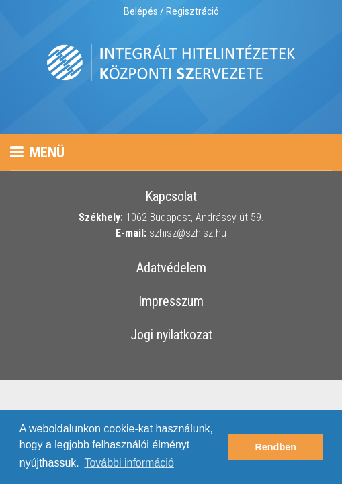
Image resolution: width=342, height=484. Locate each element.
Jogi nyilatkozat (171, 335)
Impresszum (171, 301)
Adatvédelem (171, 268)
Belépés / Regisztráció (171, 11)
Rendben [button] (275, 447)
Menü (37, 152)
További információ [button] (128, 463)
